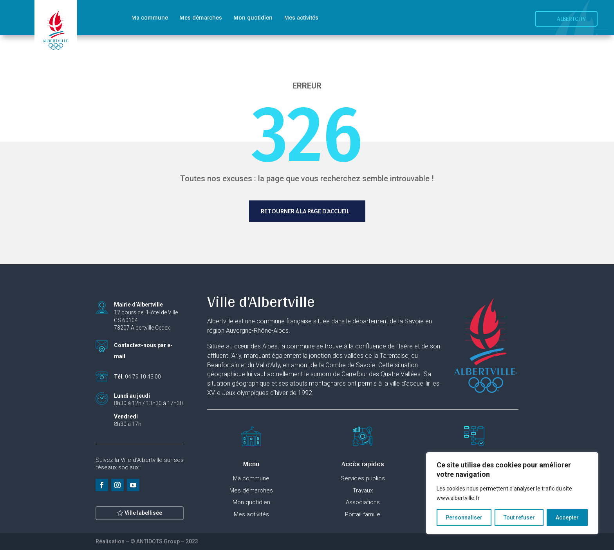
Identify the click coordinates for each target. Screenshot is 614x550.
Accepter (567, 517)
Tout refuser (519, 517)
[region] (512, 493)
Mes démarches (201, 17)
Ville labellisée (143, 518)
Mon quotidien (253, 17)
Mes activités (301, 17)
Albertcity (571, 18)
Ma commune (150, 17)
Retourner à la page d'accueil (305, 211)
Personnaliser (464, 517)
